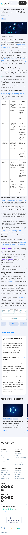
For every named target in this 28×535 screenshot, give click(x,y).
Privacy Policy (17, 470)
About (2, 457)
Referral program (5, 459)
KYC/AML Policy (18, 476)
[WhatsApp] (5, 486)
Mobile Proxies (4, 472)
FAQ (2, 453)
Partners (3, 461)
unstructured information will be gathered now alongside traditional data (13, 230)
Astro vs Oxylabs (18, 464)
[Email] (12, 486)
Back (3, 323)
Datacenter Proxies (5, 474)
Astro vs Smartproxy (19, 462)
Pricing (2, 476)
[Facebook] (8, 486)
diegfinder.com (22, 297)
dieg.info (24, 61)
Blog (2, 455)
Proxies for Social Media (20, 459)
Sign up (13, 2)
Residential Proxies (5, 470)
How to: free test (5, 478)
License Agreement (19, 478)
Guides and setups (5, 480)
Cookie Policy (17, 472)
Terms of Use (17, 480)
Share (23, 324)
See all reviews (6, 512)
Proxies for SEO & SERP (20, 457)
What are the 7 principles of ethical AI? (11, 358)
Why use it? (4, 452)
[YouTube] (8, 497)
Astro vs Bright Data (19, 461)
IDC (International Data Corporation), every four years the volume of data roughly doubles (13, 46)
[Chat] (2, 490)
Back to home (14, 323)
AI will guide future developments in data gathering (13, 200)
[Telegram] (2, 486)
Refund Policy (17, 474)
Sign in (22, 2)
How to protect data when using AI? (12, 338)
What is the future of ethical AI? (12, 377)
